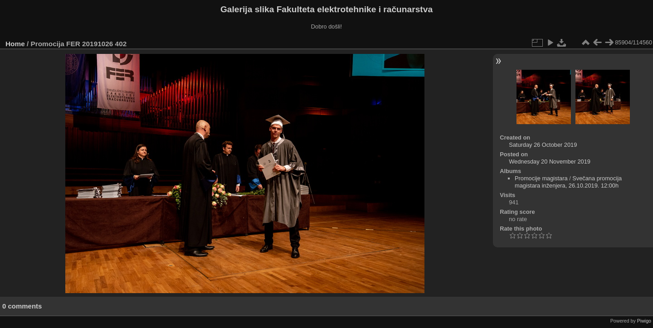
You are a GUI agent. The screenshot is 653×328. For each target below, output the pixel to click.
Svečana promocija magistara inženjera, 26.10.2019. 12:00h (568, 182)
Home (15, 44)
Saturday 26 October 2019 (543, 144)
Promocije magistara (541, 178)
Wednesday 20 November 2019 (549, 161)
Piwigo (644, 320)
